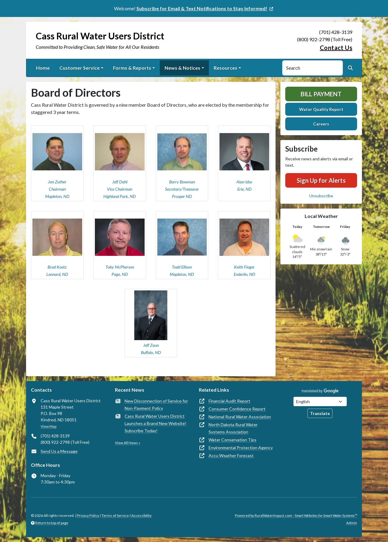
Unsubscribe (321, 195)
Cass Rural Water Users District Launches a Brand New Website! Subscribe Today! (155, 423)
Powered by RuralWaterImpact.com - (296, 515)
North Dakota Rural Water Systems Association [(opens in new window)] (233, 428)
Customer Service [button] (79, 68)
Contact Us (336, 47)
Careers (321, 123)
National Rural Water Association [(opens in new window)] (240, 416)
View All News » (127, 442)
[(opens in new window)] (205, 8)
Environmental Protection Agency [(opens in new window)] (241, 447)
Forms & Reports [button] (132, 68)
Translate (320, 413)
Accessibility (141, 515)
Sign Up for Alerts (321, 180)
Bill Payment (321, 94)
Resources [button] (225, 68)
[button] (57, 163)
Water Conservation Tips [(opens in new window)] (232, 439)
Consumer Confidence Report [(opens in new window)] (237, 408)
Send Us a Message (59, 451)
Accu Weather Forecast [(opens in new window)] (231, 455)
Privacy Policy (88, 515)
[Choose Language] (320, 401)
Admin (351, 522)
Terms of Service (115, 515)
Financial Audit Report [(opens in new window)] (229, 400)
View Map (48, 426)
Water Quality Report (321, 109)
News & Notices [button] (182, 68)
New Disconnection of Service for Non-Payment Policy (156, 404)
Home (43, 68)
